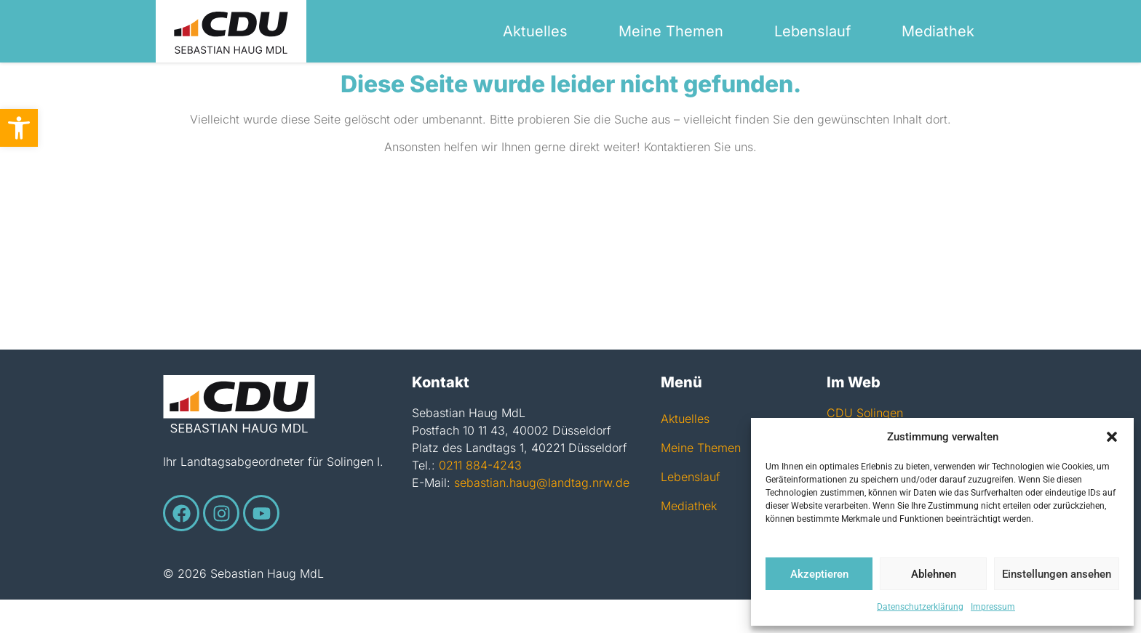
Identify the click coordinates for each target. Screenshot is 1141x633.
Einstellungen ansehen (1056, 574)
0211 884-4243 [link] (480, 498)
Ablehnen (933, 574)
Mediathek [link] (938, 31)
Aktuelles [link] (535, 31)
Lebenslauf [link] (812, 31)
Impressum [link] (993, 607)
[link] (19, 128)
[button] (1112, 437)
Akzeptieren (819, 574)
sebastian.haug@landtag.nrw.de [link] (541, 516)
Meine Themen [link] (671, 31)
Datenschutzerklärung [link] (920, 607)
